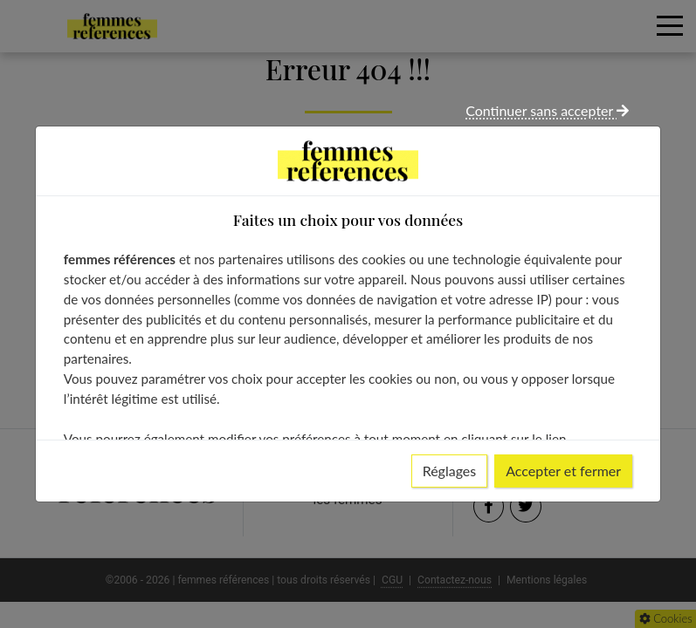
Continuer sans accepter (547, 110)
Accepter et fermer (563, 470)
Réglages (450, 470)
